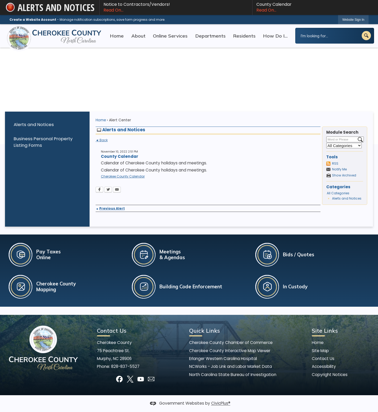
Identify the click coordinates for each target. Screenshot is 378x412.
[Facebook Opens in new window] (99, 190)
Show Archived (344, 175)
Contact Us (323, 358)
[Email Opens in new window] (117, 190)
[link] (353, 19)
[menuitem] (47, 125)
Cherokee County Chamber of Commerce (231, 342)
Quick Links (204, 330)
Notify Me (339, 169)
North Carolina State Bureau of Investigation (232, 374)
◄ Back (102, 140)
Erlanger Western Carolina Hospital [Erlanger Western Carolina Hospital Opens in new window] (223, 358)
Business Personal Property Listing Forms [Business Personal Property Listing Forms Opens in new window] (43, 141)
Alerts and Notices (34, 124)
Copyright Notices (330, 374)
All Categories (338, 193)
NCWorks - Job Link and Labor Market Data (230, 366)
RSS (335, 163)
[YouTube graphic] (140, 379)
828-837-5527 (125, 366)
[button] (366, 35)
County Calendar (312, 7)
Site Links (325, 330)
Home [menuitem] (117, 36)
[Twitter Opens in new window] (108, 190)
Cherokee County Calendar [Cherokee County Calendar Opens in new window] (123, 176)
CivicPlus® (220, 403)
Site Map (320, 350)
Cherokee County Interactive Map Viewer (229, 350)
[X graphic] (130, 379)
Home (101, 120)
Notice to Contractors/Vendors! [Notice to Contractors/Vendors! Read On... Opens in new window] (175, 7)
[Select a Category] (344, 145)
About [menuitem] (138, 36)
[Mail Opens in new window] (151, 379)
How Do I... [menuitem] (275, 36)
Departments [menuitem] (210, 36)
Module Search (342, 132)
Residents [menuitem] (244, 36)
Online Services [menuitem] (170, 36)
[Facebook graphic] (119, 379)
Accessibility (324, 366)
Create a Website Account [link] (32, 19)
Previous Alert (110, 208)
